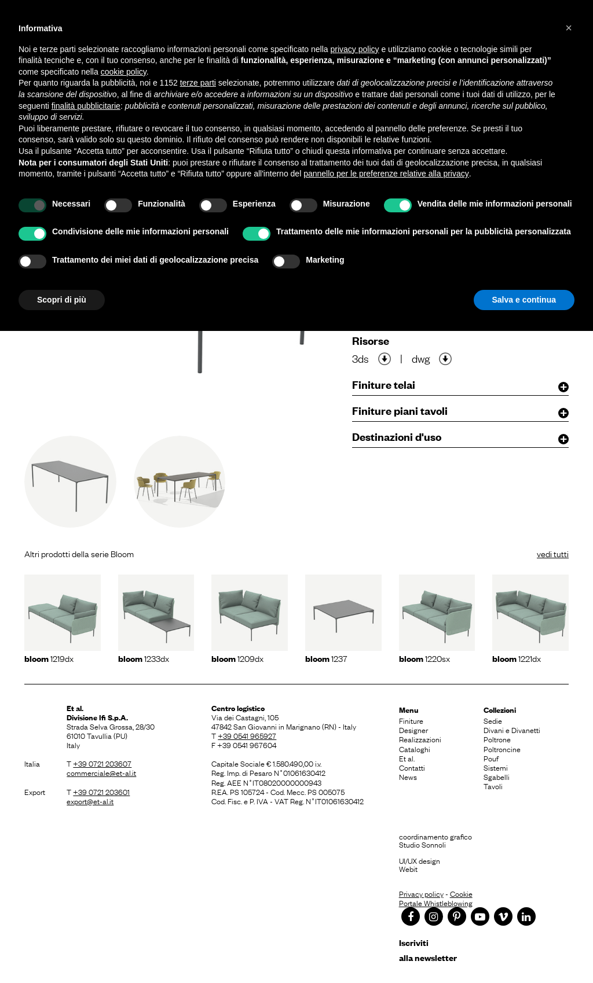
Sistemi (496, 767)
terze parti (198, 82)
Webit (408, 868)
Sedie (493, 720)
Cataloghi (414, 748)
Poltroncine (502, 748)
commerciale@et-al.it (101, 772)
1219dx (49, 657)
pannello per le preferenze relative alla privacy (386, 173)
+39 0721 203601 (101, 791)
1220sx (424, 657)
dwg (421, 358)
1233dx (143, 657)
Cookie (461, 893)
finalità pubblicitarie (86, 106)
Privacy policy (421, 893)
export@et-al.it (90, 801)
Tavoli (493, 785)
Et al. (407, 758)
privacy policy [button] (355, 49)
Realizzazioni (420, 738)
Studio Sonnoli (422, 844)
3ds (360, 358)
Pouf (491, 758)
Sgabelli (497, 776)
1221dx (516, 657)
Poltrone (497, 738)
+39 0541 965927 (247, 735)
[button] (568, 28)
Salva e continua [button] (524, 299)
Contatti (412, 767)
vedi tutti (553, 553)
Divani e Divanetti (512, 729)
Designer (413, 729)
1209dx (237, 657)
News (408, 776)
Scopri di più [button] (61, 299)
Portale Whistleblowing (436, 902)
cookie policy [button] (124, 71)
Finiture (411, 720)
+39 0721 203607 (102, 763)
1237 (326, 657)
